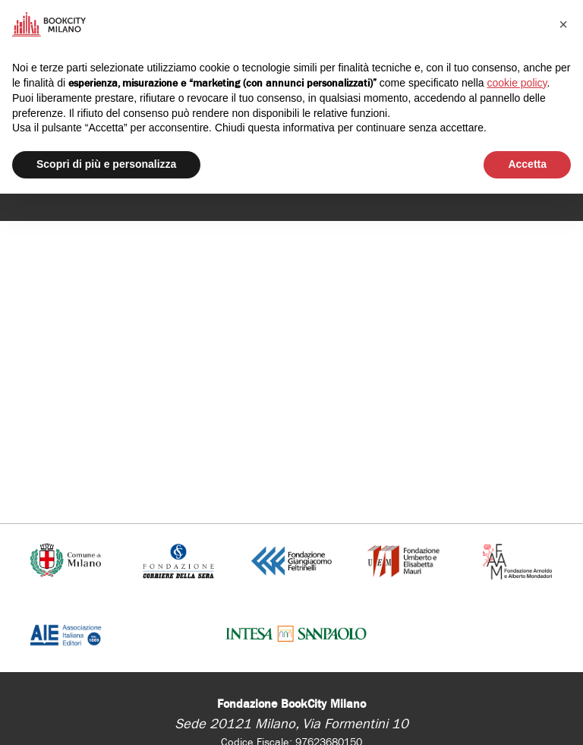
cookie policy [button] (517, 83)
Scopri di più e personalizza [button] (106, 164)
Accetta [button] (527, 164)
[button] (563, 24)
